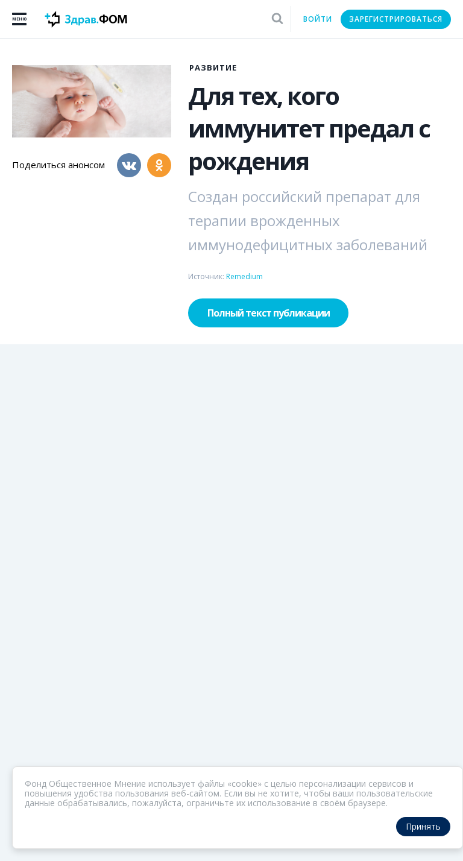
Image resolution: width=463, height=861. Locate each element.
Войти (317, 19)
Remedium (244, 276)
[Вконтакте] (129, 165)
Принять (423, 826)
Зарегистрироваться (396, 19)
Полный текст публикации (268, 313)
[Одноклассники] (159, 165)
